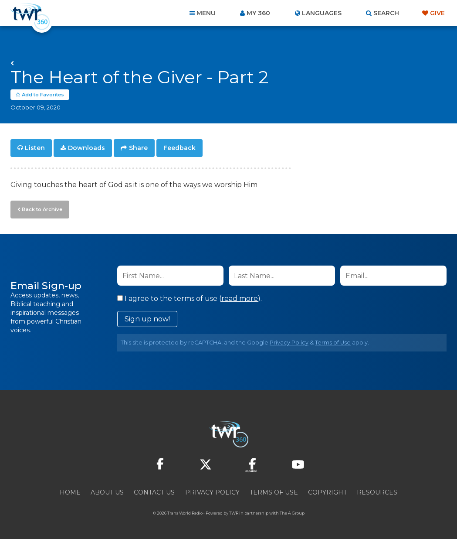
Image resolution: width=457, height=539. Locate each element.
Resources (377, 492)
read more (239, 298)
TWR (233, 512)
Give (437, 13)
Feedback (179, 148)
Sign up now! (147, 318)
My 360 (258, 13)
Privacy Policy (289, 342)
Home (70, 492)
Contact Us (154, 492)
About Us (107, 492)
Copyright (327, 492)
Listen (35, 148)
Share (138, 148)
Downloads (86, 148)
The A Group (292, 512)
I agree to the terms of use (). (189, 298)
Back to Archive (41, 209)
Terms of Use (333, 342)
